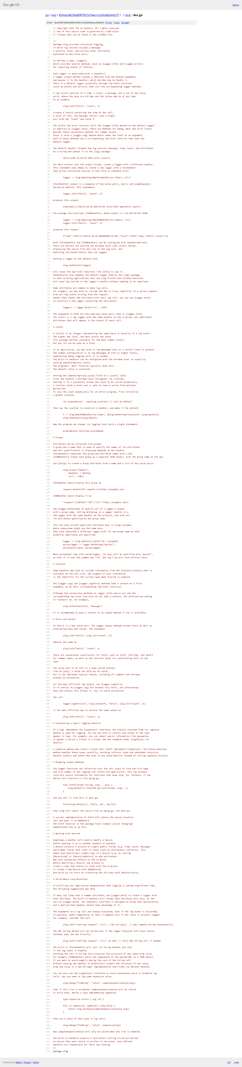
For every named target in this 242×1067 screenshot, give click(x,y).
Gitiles (19, 1062)
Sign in (235, 4)
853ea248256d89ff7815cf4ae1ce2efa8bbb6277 (89, 15)
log (117, 22)
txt (229, 1062)
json (236, 1062)
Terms (35, 1062)
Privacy (27, 1062)
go (47, 15)
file (108, 22)
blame (125, 22)
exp (53, 15)
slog (128, 15)
